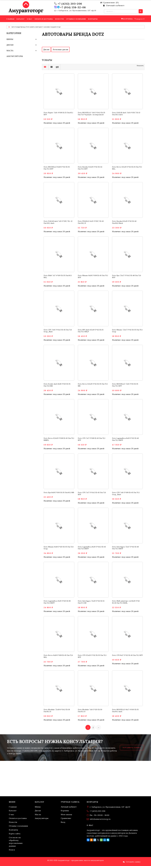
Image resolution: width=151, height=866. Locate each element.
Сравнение (66, 818)
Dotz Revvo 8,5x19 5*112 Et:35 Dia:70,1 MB (93, 385)
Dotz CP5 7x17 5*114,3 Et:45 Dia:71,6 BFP (92, 493)
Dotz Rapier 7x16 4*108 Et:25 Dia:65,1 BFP (58, 114)
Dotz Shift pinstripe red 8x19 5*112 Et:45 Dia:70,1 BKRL (126, 602)
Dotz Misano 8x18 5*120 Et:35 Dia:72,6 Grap (58, 548)
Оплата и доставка (18, 818)
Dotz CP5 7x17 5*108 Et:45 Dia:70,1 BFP (91, 439)
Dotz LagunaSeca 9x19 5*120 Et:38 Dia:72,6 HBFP (57, 602)
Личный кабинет (69, 807)
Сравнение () (109, 2)
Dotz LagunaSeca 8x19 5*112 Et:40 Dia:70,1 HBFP (125, 439)
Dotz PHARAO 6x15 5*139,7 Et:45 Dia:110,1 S (91, 222)
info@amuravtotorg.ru (100, 819)
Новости (13, 822)
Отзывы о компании (18, 826)
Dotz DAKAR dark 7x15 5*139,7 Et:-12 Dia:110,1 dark (58, 222)
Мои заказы (66, 814)
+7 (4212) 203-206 (70, 4)
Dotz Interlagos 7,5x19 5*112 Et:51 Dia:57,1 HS (91, 602)
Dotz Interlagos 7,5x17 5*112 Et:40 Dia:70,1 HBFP (125, 548)
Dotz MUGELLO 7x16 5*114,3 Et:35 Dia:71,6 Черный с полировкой (91, 114)
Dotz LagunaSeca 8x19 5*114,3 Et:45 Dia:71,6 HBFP (92, 548)
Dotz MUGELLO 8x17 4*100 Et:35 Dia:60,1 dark (125, 710)
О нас (11, 814)
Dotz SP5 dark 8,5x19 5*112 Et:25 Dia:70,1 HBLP (90, 331)
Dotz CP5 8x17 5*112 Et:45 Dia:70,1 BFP (127, 655)
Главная (13, 807)
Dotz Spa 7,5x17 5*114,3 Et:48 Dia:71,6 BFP (126, 276)
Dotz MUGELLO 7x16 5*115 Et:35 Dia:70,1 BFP (125, 385)
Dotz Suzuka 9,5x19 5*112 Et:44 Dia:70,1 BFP (90, 168)
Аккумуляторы (14, 56)
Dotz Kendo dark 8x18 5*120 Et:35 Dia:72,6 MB (57, 385)
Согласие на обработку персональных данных (16, 841)
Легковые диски (60, 49)
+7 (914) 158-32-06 (73, 7)
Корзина (65, 810)
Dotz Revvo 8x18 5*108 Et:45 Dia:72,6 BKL (58, 656)
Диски (9, 45)
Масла (9, 50)
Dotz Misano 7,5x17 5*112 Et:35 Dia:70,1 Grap (127, 331)
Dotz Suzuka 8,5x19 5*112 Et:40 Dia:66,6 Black (124, 222)
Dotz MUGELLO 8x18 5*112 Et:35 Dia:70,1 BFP (57, 168)
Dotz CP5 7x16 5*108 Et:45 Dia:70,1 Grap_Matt (126, 493)
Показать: (140, 65)
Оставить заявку (132, 747)
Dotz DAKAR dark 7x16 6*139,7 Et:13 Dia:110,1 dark (126, 114)
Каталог (13, 810)
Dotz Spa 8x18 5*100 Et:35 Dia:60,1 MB (59, 492)
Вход (63, 822)
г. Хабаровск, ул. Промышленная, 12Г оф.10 (76, 11)
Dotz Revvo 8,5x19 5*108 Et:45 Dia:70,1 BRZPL (59, 439)
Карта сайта (14, 833)
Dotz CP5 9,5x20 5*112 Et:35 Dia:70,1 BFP (92, 656)
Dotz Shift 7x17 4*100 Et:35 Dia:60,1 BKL (58, 276)
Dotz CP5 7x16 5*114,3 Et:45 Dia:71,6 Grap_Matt (58, 331)
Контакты (13, 830)
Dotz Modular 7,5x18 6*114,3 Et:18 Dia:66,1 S (57, 710)
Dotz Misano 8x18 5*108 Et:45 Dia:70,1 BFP (93, 276)
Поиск (12, 850)
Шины (9, 39)
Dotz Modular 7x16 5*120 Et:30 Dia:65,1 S (90, 710)
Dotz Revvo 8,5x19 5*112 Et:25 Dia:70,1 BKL (127, 168)
